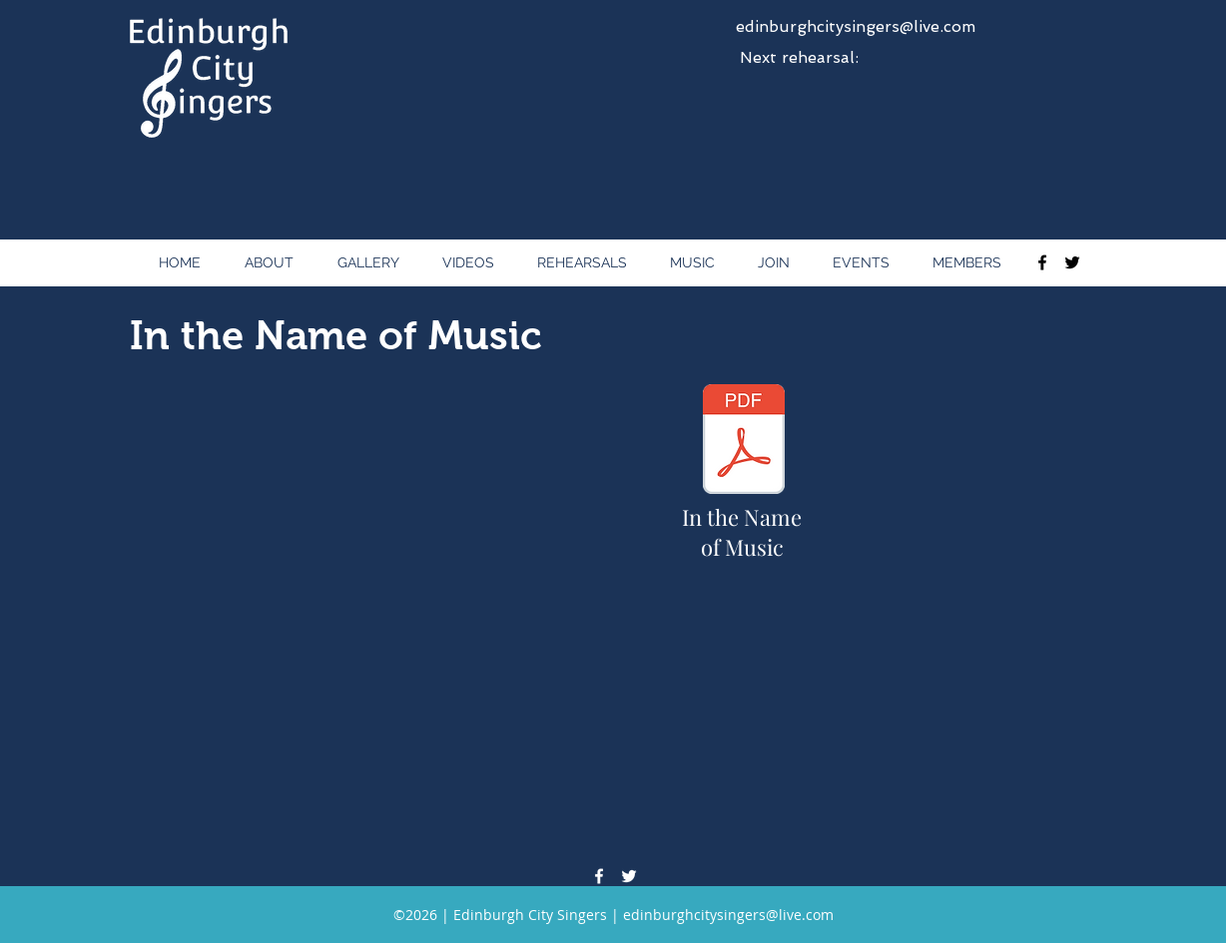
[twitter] (1072, 262)
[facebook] (1042, 262)
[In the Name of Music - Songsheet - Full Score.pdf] (743, 441)
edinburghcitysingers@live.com (855, 26)
